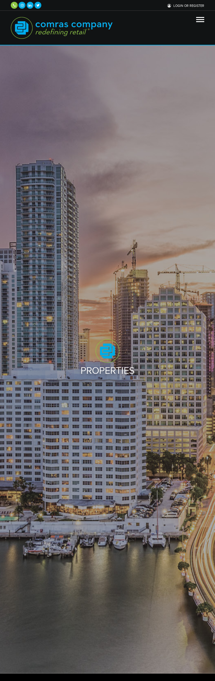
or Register (194, 6)
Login (178, 6)
